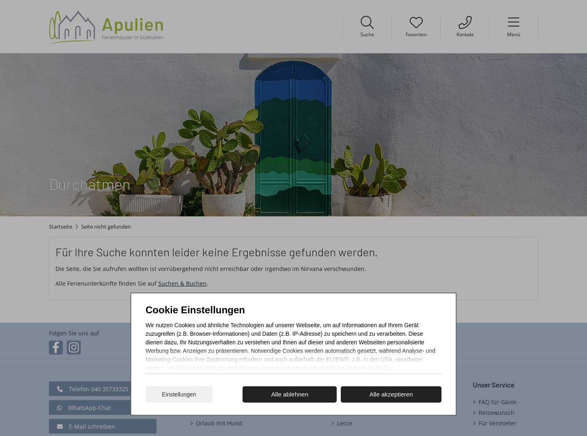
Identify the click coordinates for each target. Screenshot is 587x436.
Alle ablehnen (289, 394)
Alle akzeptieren (391, 394)
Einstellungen (179, 394)
